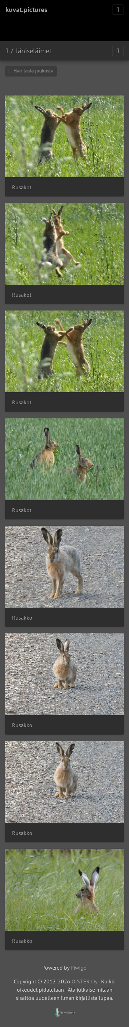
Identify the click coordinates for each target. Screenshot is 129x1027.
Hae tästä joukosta (31, 70)
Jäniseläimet (34, 50)
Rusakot (21, 187)
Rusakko (22, 617)
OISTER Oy (84, 981)
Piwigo (79, 967)
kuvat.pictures (26, 9)
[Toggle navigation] (117, 9)
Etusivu (7, 51)
